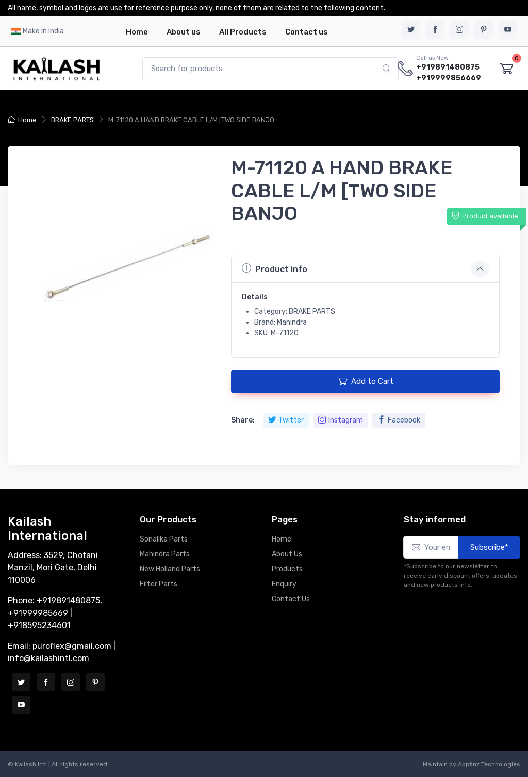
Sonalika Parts (164, 539)
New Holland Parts (170, 569)
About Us (287, 554)
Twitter (286, 420)
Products (287, 569)
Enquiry (284, 584)
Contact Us (291, 599)
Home (137, 32)
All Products (243, 32)
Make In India (43, 31)
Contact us (306, 32)
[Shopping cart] (506, 68)
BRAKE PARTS (72, 120)
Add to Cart (365, 381)
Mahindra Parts (165, 554)
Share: (243, 420)
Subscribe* (489, 547)
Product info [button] (274, 268)
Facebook (398, 420)
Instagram (340, 420)
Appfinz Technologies (489, 764)
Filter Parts (158, 584)
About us (184, 32)
